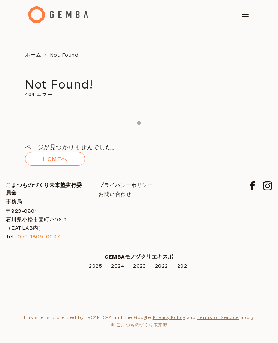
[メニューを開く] (245, 14)
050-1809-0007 (39, 236)
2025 (95, 266)
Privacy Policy (169, 317)
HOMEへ (55, 158)
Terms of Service (218, 317)
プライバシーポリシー (126, 185)
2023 (139, 266)
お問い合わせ (115, 194)
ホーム (33, 55)
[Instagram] (267, 185)
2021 (183, 266)
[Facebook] (252, 185)
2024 (117, 266)
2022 (161, 266)
